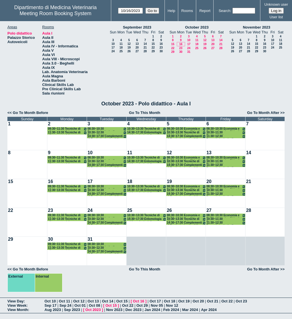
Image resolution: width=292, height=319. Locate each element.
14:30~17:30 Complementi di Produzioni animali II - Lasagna (107, 136)
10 (113, 43)
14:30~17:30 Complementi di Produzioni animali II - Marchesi (186, 136)
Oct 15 (122, 301)
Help (171, 11)
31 (188, 51)
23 (161, 47)
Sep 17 (50, 305)
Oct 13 (93, 301)
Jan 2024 (152, 310)
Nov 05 (157, 305)
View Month (17, 310)
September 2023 (137, 27)
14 (145, 43)
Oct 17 (155, 301)
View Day (15, 301)
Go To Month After (263, 113)
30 (161, 51)
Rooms (187, 11)
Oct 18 (169, 301)
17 (113, 47)
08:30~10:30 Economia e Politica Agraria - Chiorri (186, 129)
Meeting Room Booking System (55, 13)
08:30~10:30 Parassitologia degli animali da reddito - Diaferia (107, 129)
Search (224, 11)
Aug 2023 (52, 310)
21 (145, 47)
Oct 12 (79, 301)
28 (145, 51)
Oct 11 (64, 301)
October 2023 (196, 27)
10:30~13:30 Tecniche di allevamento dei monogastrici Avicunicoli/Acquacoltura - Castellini (147, 129)
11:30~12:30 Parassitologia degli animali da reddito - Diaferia (226, 136)
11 (121, 43)
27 (137, 51)
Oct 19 (184, 301)
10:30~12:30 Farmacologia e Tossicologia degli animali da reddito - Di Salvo (107, 133)
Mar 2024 (190, 310)
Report (204, 11)
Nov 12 (172, 305)
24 (113, 51)
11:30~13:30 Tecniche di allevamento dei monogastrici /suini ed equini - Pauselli (67, 133)
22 (153, 47)
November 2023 (256, 27)
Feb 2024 (171, 310)
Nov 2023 (114, 310)
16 (161, 43)
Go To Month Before (30, 113)
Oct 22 (227, 301)
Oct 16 (138, 301)
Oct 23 (241, 301)
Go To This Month (144, 113)
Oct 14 (107, 301)
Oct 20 (198, 301)
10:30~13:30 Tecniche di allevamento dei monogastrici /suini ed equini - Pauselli (186, 133)
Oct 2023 (93, 310)
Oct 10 (50, 301)
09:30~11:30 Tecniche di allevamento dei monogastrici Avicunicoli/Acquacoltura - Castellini (67, 129)
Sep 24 (66, 305)
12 (129, 43)
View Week (17, 305)
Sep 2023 (72, 310)
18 (121, 47)
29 (153, 51)
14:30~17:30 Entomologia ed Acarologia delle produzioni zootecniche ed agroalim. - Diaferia (147, 133)
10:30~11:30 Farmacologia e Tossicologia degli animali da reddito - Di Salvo (226, 133)
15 (153, 43)
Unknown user (276, 4)
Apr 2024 (209, 310)
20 (137, 47)
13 (137, 43)
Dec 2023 (133, 310)
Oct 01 (80, 305)
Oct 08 (94, 305)
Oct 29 (142, 305)
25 (121, 51)
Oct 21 (212, 301)
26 (129, 51)
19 (129, 47)
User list (276, 17)
